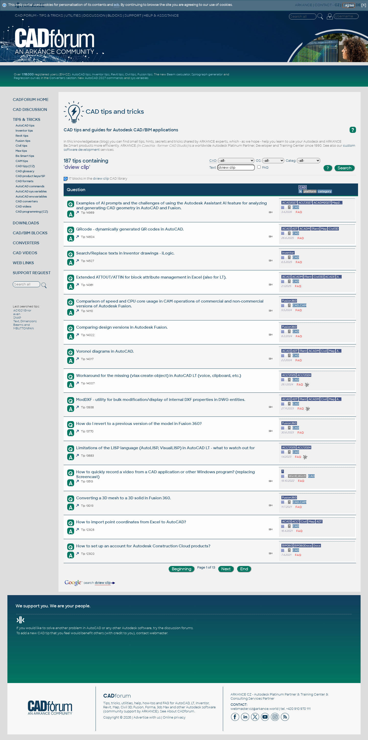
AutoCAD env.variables (31, 196)
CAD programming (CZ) (32, 211)
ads (116, 5)
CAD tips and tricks (104, 111)
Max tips (21, 151)
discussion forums (178, 628)
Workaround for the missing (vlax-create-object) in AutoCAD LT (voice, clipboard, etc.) (158, 375)
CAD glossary (25, 171)
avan (16, 314)
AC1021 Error (22, 310)
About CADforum (180, 711)
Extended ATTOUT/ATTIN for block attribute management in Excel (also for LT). (151, 277)
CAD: (213, 161)
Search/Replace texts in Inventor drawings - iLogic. (125, 253)
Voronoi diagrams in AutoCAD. (105, 351)
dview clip (101, 179)
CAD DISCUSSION (30, 109)
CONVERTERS (26, 242)
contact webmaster (151, 633)
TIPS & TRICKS (26, 119)
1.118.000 (28, 74)
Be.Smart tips (25, 156)
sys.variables (139, 78)
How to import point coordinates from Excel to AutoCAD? (131, 521)
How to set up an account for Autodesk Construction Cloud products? (143, 546)
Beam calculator (178, 74)
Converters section (62, 78)
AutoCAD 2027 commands (104, 78)
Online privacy (174, 717)
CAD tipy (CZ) (25, 166)
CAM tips (22, 161)
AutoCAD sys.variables (31, 191)
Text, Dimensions (25, 321)
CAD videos (23, 206)
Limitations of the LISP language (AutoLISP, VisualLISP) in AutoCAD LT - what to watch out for (165, 447)
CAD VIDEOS (25, 252)
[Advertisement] (299, 76)
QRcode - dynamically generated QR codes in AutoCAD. (129, 229)
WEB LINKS (23, 262)
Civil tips (130, 74)
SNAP (17, 317)
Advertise (140, 717)
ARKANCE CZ (241, 694)
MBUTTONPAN (23, 328)
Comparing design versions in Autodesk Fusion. (121, 327)
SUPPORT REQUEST (32, 272)
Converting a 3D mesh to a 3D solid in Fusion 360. (123, 497)
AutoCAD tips (81, 74)
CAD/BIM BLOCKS (30, 232)
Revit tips (117, 74)
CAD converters (27, 201)
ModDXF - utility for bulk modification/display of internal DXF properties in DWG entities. (160, 399)
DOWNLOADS (26, 223)
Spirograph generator (207, 74)
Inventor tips (101, 74)
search (89, 583)
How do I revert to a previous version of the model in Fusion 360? (139, 423)
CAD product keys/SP (30, 176)
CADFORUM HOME (31, 99)
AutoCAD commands (30, 186)
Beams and (21, 325)
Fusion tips (145, 74)
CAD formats (24, 181)
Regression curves (27, 78)
